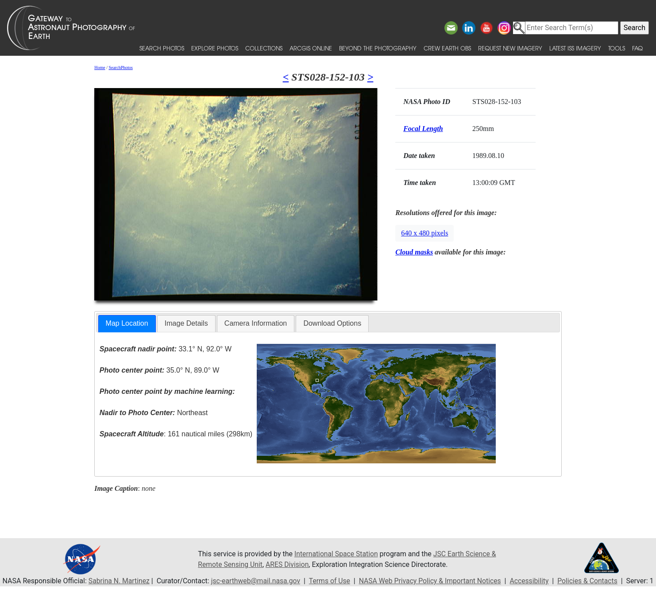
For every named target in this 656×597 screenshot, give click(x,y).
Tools (616, 48)
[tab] (127, 323)
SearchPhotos (120, 67)
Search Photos (161, 48)
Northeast (154, 412)
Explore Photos (214, 48)
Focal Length (423, 128)
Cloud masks (414, 252)
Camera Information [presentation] (255, 323)
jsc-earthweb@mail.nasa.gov (256, 581)
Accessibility (535, 581)
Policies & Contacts (593, 581)
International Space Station (336, 554)
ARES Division (289, 564)
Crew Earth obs (447, 48)
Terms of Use (331, 581)
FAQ (637, 48)
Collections (263, 48)
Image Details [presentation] (186, 323)
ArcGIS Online (310, 48)
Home (99, 67)
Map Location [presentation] (127, 323)
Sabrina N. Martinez (119, 581)
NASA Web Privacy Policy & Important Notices (433, 581)
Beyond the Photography (378, 48)
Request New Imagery (510, 48)
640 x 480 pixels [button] (424, 233)
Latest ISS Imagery (575, 48)
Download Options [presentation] (332, 323)
